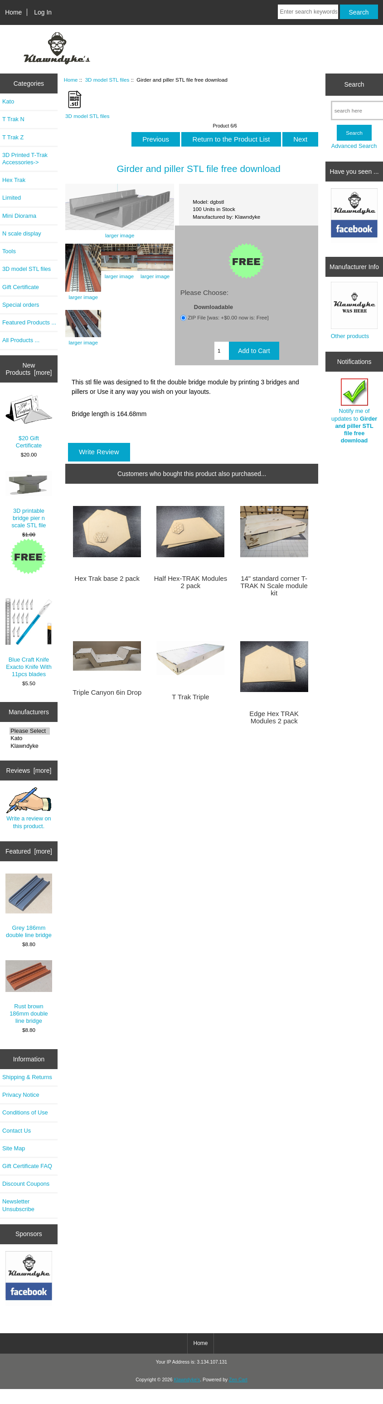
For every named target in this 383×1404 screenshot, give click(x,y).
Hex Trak (13, 180)
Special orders (20, 304)
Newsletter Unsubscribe (18, 1205)
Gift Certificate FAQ (27, 1166)
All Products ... (20, 340)
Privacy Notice (20, 1094)
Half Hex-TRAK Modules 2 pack (191, 582)
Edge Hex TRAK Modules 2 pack (274, 717)
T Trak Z (13, 137)
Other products (350, 336)
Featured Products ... (29, 322)
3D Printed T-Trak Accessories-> (25, 159)
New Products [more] (28, 369)
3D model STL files (107, 80)
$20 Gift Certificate (29, 422)
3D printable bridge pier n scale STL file (29, 500)
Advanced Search (354, 145)
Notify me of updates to (354, 411)
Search (354, 84)
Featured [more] (28, 851)
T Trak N (13, 119)
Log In (43, 12)
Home (13, 12)
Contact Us (16, 1130)
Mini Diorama (19, 215)
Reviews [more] (29, 770)
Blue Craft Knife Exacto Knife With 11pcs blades (29, 637)
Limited (11, 197)
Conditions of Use (25, 1112)
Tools (9, 251)
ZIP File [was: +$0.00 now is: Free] (228, 317)
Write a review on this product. (28, 808)
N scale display (21, 233)
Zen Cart (238, 1379)
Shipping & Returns (27, 1077)
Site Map (13, 1148)
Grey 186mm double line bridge (29, 906)
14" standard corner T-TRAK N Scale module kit (273, 586)
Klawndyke (29, 746)
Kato (8, 101)
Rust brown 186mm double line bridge (29, 992)
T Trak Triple (190, 697)
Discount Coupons (25, 1183)
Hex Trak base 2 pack (106, 578)
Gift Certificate (20, 287)
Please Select (29, 731)
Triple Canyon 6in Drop (107, 692)
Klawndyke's (187, 1379)
